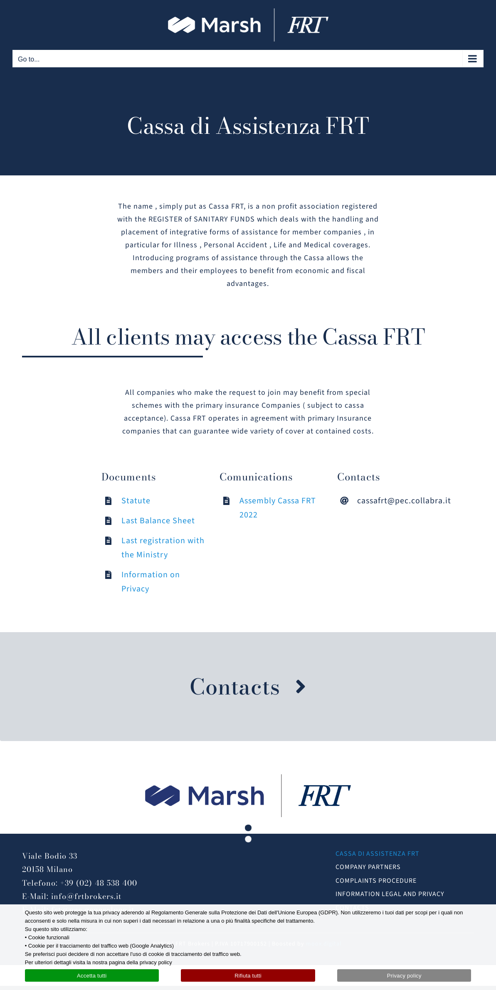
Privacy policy (404, 976)
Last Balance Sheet (158, 521)
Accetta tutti (91, 976)
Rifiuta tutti (248, 976)
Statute (136, 501)
